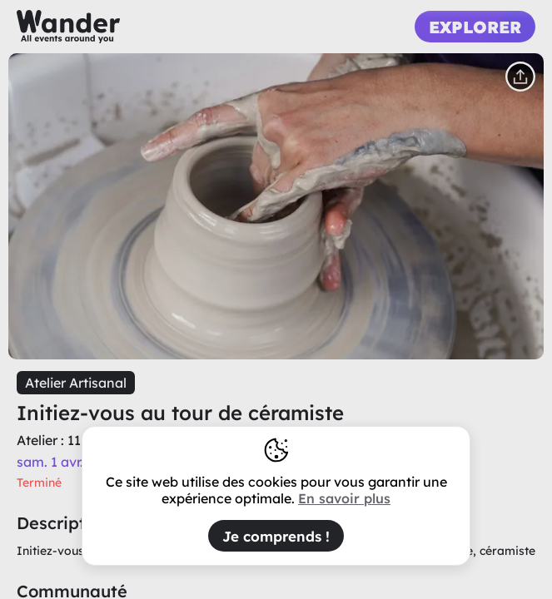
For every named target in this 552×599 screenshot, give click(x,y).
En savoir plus (344, 498)
